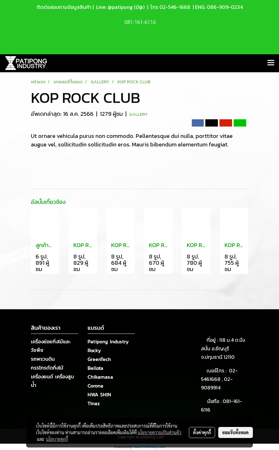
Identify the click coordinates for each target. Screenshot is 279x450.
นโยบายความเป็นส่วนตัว (159, 432)
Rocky (94, 350)
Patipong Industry (108, 341)
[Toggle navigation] (271, 63)
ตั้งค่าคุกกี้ (202, 432)
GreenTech (99, 359)
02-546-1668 (174, 7)
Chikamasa (100, 377)
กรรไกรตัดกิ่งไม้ (47, 367)
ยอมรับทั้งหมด (235, 432)
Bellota (95, 368)
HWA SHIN (99, 394)
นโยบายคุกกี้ (57, 439)
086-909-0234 (225, 7)
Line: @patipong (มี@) (120, 7)
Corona (95, 385)
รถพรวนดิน (43, 359)
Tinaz (94, 403)
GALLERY (138, 114)
